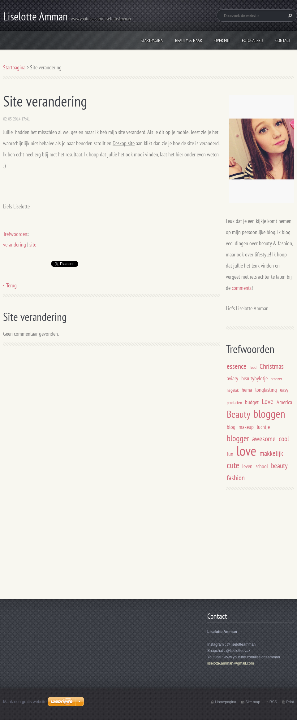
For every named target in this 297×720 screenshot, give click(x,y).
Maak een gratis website (24, 701)
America (284, 402)
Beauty (238, 414)
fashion (236, 477)
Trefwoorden (15, 234)
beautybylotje (254, 378)
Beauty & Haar (188, 40)
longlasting (266, 389)
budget (252, 402)
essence (237, 366)
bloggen (269, 413)
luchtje (263, 426)
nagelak (233, 390)
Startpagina (152, 40)
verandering (14, 244)
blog (231, 426)
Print (290, 702)
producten (234, 402)
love (246, 451)
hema (247, 389)
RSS (273, 702)
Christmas (272, 366)
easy (284, 389)
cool (284, 438)
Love (267, 401)
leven (247, 466)
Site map (252, 702)
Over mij (222, 40)
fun (230, 453)
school (262, 466)
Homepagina (225, 702)
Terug (11, 285)
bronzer (276, 379)
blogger (238, 438)
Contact (283, 40)
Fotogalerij (252, 40)
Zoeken (289, 15)
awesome (264, 438)
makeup (246, 426)
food (253, 367)
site (32, 244)
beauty (279, 465)
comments (242, 287)
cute (233, 465)
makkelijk (271, 453)
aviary (232, 378)
